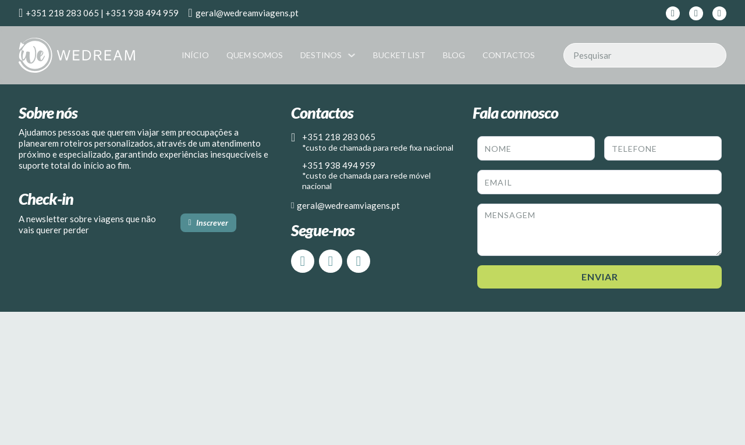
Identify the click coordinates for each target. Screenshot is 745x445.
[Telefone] (663, 148)
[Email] (599, 182)
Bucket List (399, 55)
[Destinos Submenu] (351, 55)
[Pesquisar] (644, 55)
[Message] (599, 230)
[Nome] (536, 148)
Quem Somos (254, 55)
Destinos (321, 55)
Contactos (509, 55)
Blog (454, 55)
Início (195, 55)
